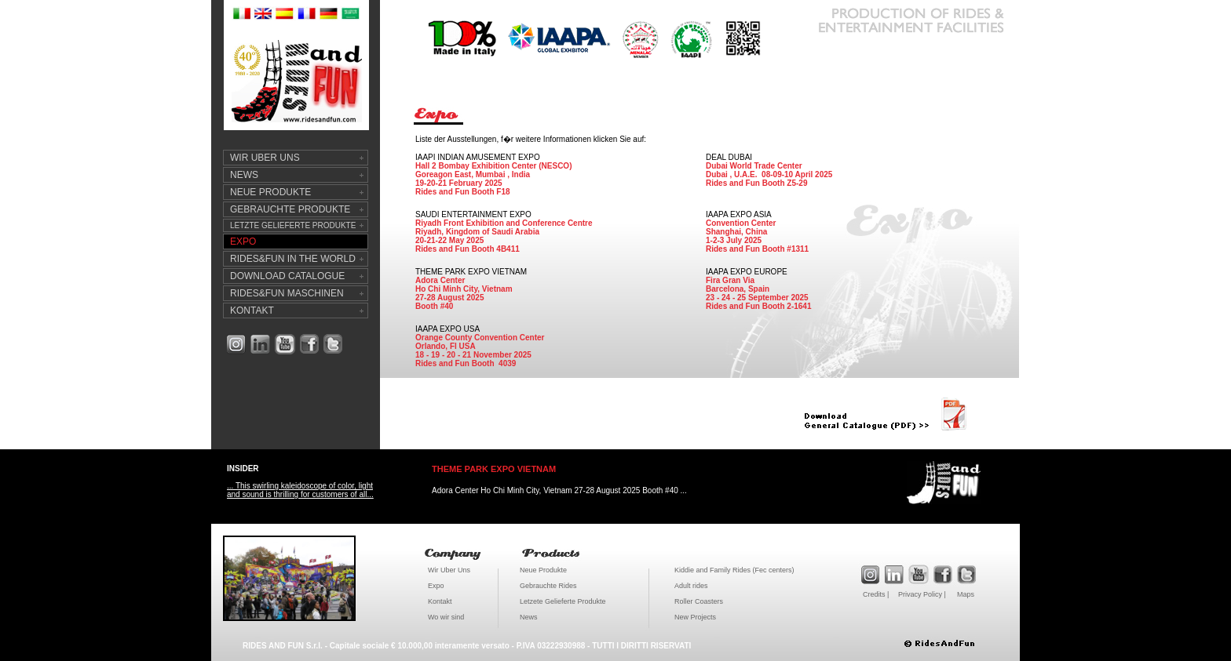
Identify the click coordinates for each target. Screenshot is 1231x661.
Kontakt (440, 601)
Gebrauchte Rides (548, 586)
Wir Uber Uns (449, 570)
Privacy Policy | (922, 594)
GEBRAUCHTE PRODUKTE (290, 209)
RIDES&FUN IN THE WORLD (293, 258)
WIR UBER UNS (265, 157)
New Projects (695, 617)
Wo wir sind (446, 617)
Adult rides (691, 586)
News (529, 617)
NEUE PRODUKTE (270, 192)
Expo (436, 586)
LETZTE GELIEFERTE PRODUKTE (293, 225)
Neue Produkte (543, 570)
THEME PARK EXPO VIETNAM (494, 469)
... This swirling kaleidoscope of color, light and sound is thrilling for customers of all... (300, 490)
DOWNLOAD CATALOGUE (287, 276)
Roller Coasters (698, 601)
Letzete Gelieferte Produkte (563, 601)
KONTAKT (252, 310)
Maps (965, 594)
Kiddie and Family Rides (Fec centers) (734, 570)
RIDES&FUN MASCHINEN (287, 293)
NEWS (244, 174)
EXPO (243, 241)
